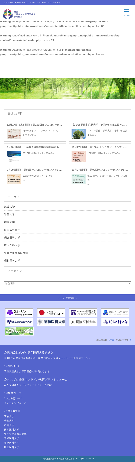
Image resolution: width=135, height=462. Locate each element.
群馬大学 (9, 222)
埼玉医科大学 (12, 245)
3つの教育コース (13, 398)
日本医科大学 (12, 229)
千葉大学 (9, 214)
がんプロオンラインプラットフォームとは (28, 385)
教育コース (14, 393)
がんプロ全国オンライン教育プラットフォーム (37, 379)
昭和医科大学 (12, 260)
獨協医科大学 (12, 237)
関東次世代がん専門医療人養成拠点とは (26, 371)
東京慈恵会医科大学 (16, 252)
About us (13, 366)
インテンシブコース (15, 402)
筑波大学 (9, 206)
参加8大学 (13, 410)
